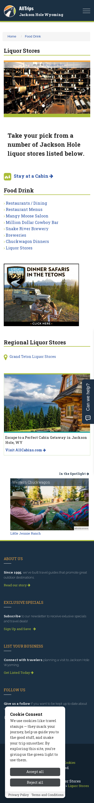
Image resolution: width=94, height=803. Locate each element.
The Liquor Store (54, 64)
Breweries (16, 235)
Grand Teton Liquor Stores (33, 356)
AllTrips (26, 8)
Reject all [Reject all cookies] (35, 788)
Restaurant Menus (24, 209)
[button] (10, 88)
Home (12, 36)
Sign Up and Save (20, 629)
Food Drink (33, 36)
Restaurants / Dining (26, 203)
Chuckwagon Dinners (27, 241)
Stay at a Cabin (33, 176)
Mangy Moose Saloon (27, 215)
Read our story (17, 585)
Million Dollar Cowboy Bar (32, 222)
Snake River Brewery (27, 228)
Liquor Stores (19, 247)
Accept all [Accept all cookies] (35, 777)
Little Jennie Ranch (25, 533)
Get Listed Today (19, 672)
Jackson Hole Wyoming (41, 14)
